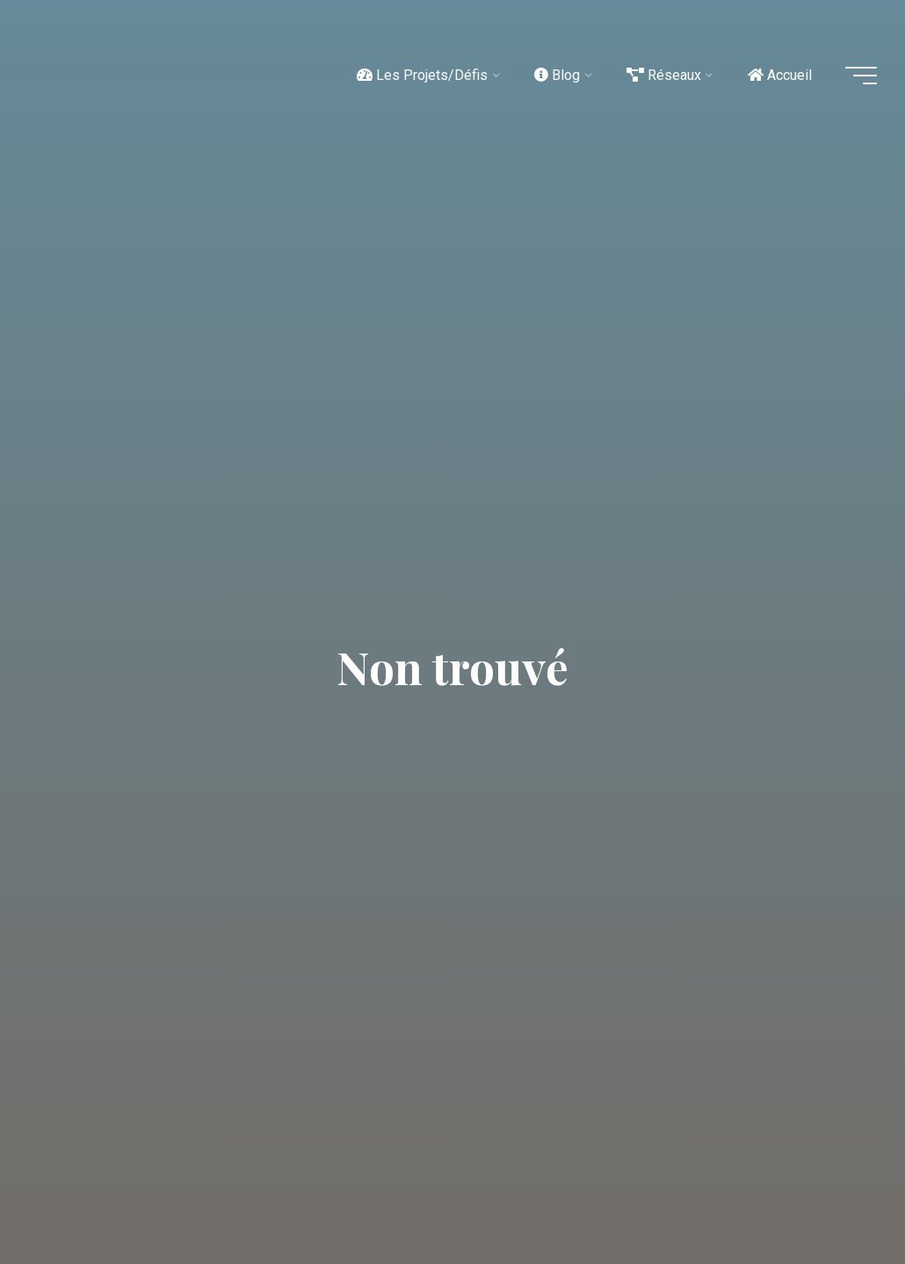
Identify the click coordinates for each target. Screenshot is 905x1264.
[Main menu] (861, 75)
